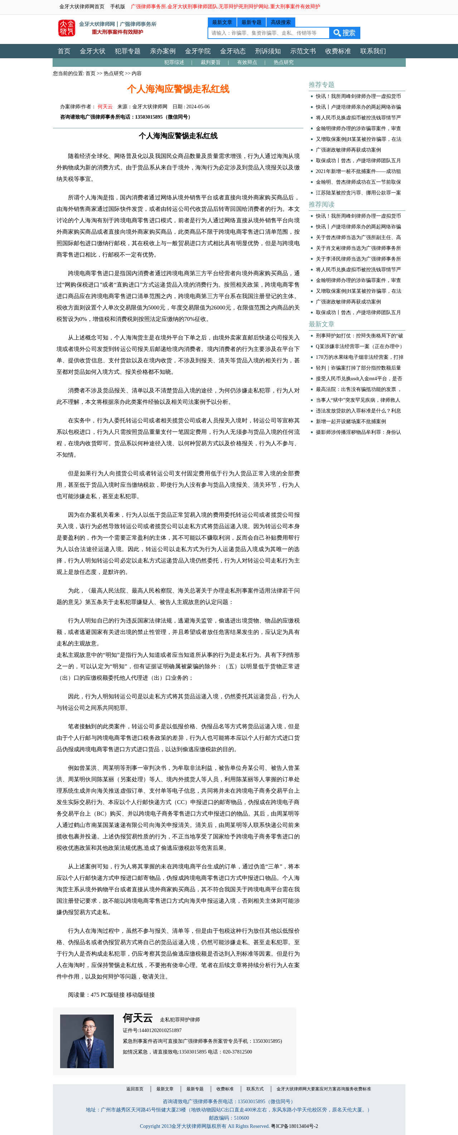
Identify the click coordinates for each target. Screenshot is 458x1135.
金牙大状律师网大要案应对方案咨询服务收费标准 (324, 1088)
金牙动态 (233, 51)
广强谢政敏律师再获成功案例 (348, 150)
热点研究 (284, 62)
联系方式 (255, 1088)
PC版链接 (113, 995)
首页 (64, 51)
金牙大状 (93, 51)
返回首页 (134, 1088)
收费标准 (338, 51)
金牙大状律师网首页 (81, 6)
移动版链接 (140, 995)
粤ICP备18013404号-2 (294, 1126)
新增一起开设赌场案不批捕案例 (351, 421)
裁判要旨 (211, 62)
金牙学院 (198, 51)
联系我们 (373, 51)
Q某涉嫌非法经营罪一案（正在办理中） (360, 346)
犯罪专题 (128, 51)
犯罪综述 (174, 62)
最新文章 (222, 22)
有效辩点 (247, 62)
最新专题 (252, 22)
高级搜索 (281, 22)
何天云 (105, 106)
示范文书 (303, 51)
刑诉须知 (268, 51)
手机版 (117, 6)
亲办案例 (163, 51)
